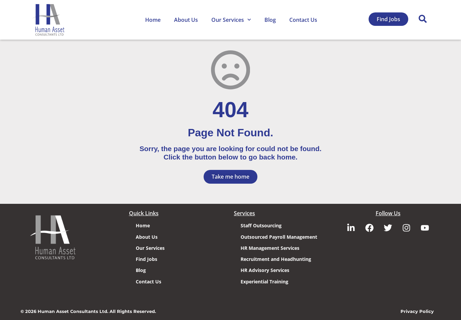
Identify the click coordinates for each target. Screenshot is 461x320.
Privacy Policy (417, 310)
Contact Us (303, 20)
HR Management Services (270, 247)
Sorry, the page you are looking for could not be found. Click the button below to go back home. (230, 153)
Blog (270, 20)
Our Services (231, 19)
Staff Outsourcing (261, 225)
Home (153, 20)
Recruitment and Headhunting (276, 259)
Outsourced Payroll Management (279, 236)
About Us (186, 20)
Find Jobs (146, 259)
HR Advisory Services (265, 270)
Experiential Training (264, 281)
